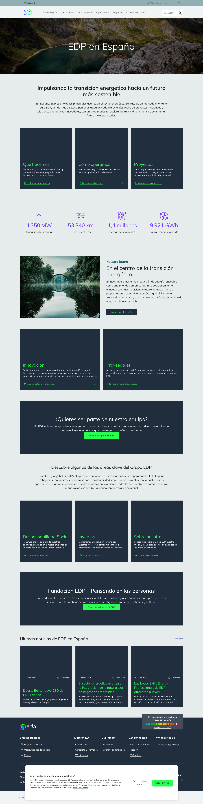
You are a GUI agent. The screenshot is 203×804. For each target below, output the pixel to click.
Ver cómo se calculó (162, 727)
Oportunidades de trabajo (37, 749)
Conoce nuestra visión (121, 312)
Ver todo (179, 638)
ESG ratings (135, 755)
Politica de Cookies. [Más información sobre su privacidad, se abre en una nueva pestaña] (80, 787)
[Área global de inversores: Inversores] (101, 555)
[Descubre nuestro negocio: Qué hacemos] (46, 183)
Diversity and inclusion (113, 749)
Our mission (81, 744)
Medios (27, 755)
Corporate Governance (86, 749)
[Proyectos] (118, 12)
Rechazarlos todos (139, 783)
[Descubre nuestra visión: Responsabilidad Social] (46, 555)
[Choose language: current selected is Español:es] (177, 3)
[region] (101, 782)
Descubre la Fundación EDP (101, 607)
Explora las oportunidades (101, 435)
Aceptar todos (163, 782)
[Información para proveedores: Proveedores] (143, 384)
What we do (81, 755)
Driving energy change (168, 744)
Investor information (140, 744)
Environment (108, 744)
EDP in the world (157, 3)
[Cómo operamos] (84, 12)
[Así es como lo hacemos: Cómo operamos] (101, 183)
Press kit (134, 749)
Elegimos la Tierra (33, 744)
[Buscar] (180, 12)
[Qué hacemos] (67, 12)
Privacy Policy (22, 797)
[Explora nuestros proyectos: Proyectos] (157, 183)
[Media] (144, 12)
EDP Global (29, 3)
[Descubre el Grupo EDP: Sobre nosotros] (157, 555)
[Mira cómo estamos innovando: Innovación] (60, 384)
